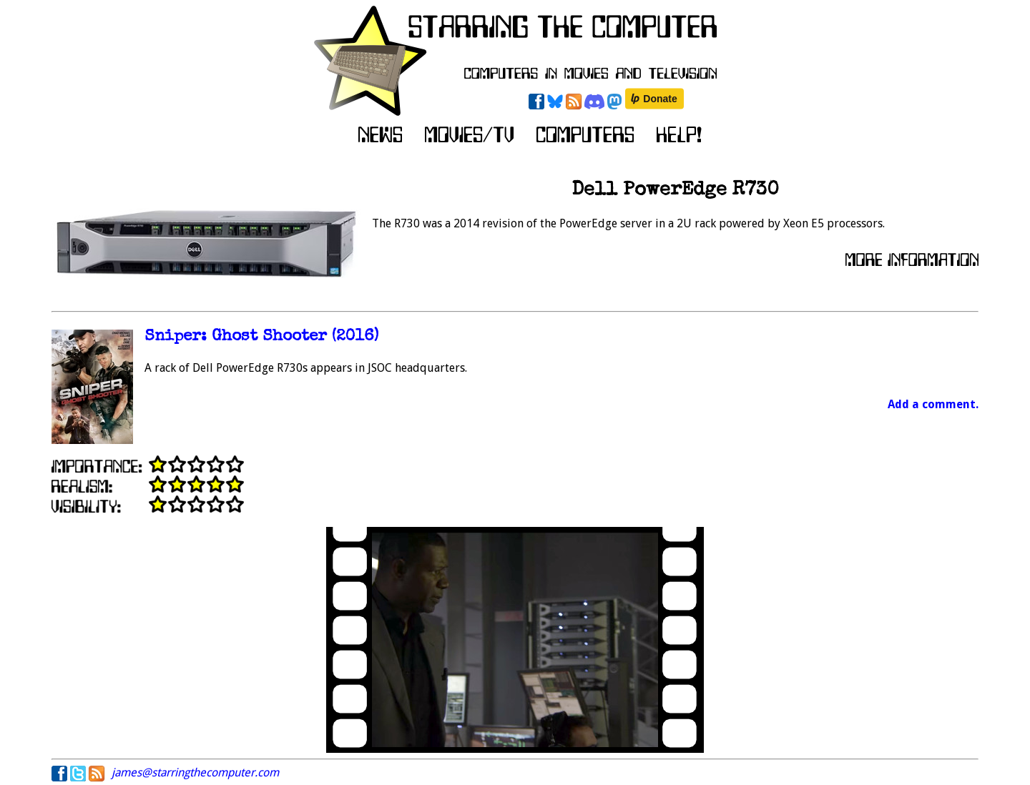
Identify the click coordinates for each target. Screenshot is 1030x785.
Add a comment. (933, 404)
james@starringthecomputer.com (195, 772)
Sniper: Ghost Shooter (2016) (261, 337)
